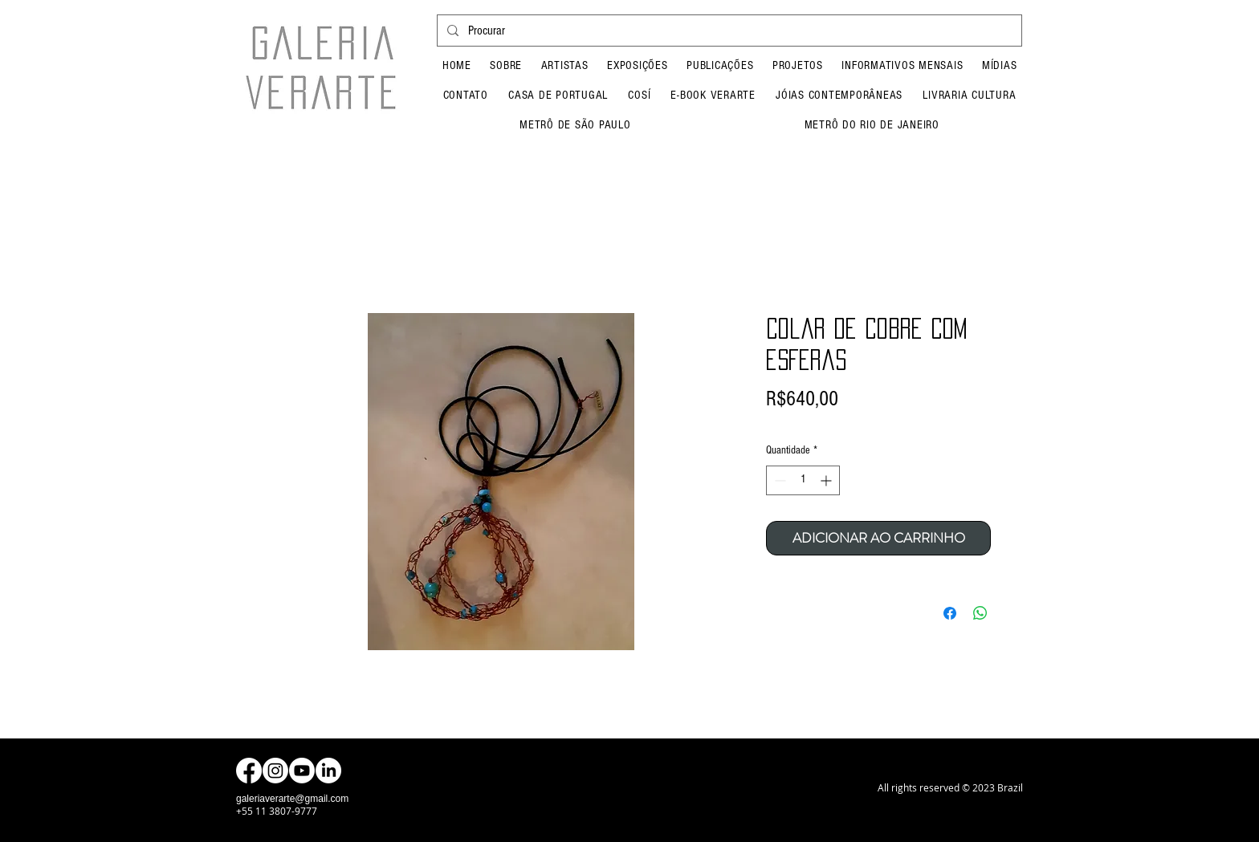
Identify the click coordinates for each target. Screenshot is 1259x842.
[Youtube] (302, 770)
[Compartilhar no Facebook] (950, 613)
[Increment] (827, 480)
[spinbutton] (802, 480)
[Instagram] (275, 770)
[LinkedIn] (328, 770)
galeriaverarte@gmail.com (292, 798)
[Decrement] (778, 480)
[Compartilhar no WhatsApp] (980, 613)
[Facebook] (249, 770)
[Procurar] (728, 30)
